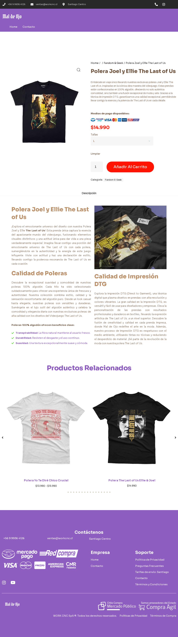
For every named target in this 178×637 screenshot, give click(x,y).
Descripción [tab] (89, 194)
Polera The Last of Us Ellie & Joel (131, 481)
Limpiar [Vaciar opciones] (95, 153)
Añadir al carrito (130, 167)
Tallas (94, 134)
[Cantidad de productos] (97, 167)
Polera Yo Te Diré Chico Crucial (46, 481)
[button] (78, 70)
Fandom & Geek (113, 63)
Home (95, 63)
